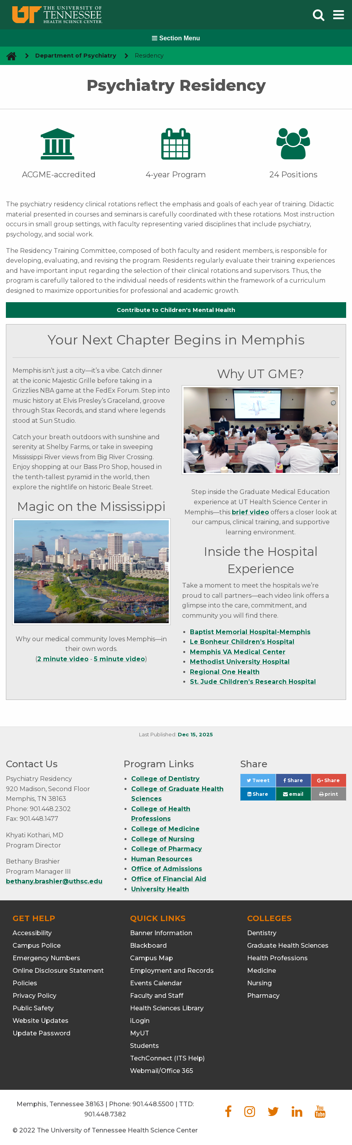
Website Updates (41, 1020)
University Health (160, 889)
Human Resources (161, 859)
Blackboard (148, 945)
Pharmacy (263, 995)
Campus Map (151, 958)
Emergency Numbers (46, 958)
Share (297, 782)
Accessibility (32, 933)
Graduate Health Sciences (288, 945)
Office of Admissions (166, 869)
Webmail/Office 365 (161, 1071)
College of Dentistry (165, 779)
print (328, 794)
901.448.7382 (105, 1114)
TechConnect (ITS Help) (167, 1058)
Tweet (261, 782)
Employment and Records (172, 970)
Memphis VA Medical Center (237, 652)
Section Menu (176, 38)
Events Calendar (156, 983)
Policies (25, 983)
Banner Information (161, 933)
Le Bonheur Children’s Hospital (242, 642)
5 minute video (119, 659)
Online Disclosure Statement (58, 970)
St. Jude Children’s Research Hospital (253, 681)
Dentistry (261, 933)
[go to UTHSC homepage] (8, 56)
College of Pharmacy (166, 849)
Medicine (261, 970)
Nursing (259, 983)
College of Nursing (163, 839)
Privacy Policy (34, 995)
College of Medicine (165, 829)
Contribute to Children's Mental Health (176, 310)
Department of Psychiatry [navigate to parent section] (75, 55)
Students (144, 1045)
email (293, 794)
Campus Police (37, 945)
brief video (250, 512)
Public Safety (33, 1008)
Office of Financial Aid (168, 879)
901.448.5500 (153, 1104)
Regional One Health (225, 672)
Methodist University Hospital (240, 661)
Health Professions (277, 958)
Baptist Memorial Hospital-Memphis (250, 632)
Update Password (41, 1033)
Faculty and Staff (156, 995)
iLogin (140, 1020)
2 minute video (62, 659)
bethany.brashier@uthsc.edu (54, 881)
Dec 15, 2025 (195, 734)
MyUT (139, 1033)
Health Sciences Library (167, 1008)
